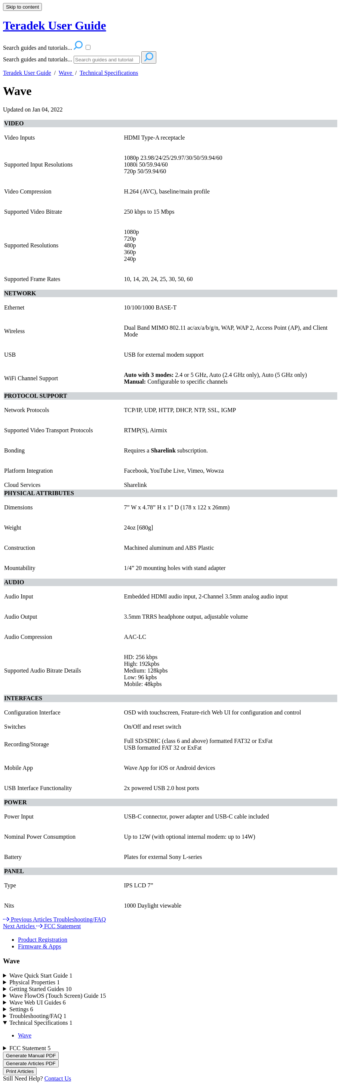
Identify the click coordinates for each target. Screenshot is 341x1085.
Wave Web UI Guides (37, 1002)
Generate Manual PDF (31, 1055)
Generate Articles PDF (31, 1063)
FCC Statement (29, 1048)
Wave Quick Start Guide (40, 975)
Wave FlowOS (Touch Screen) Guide (57, 996)
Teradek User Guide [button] (54, 25)
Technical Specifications (109, 73)
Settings (21, 1009)
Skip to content (22, 7)
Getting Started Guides (40, 989)
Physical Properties (34, 982)
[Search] (107, 60)
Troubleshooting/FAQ (37, 1016)
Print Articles (20, 1071)
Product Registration (42, 939)
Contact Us (57, 1078)
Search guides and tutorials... (37, 59)
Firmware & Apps (39, 946)
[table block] (170, 517)
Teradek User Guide (27, 73)
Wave (66, 73)
